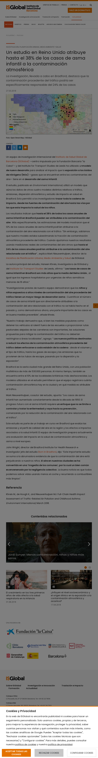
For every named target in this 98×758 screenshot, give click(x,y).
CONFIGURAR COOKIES (81, 752)
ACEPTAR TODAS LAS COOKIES (16, 753)
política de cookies (25, 744)
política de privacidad (60, 744)
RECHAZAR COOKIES (49, 752)
